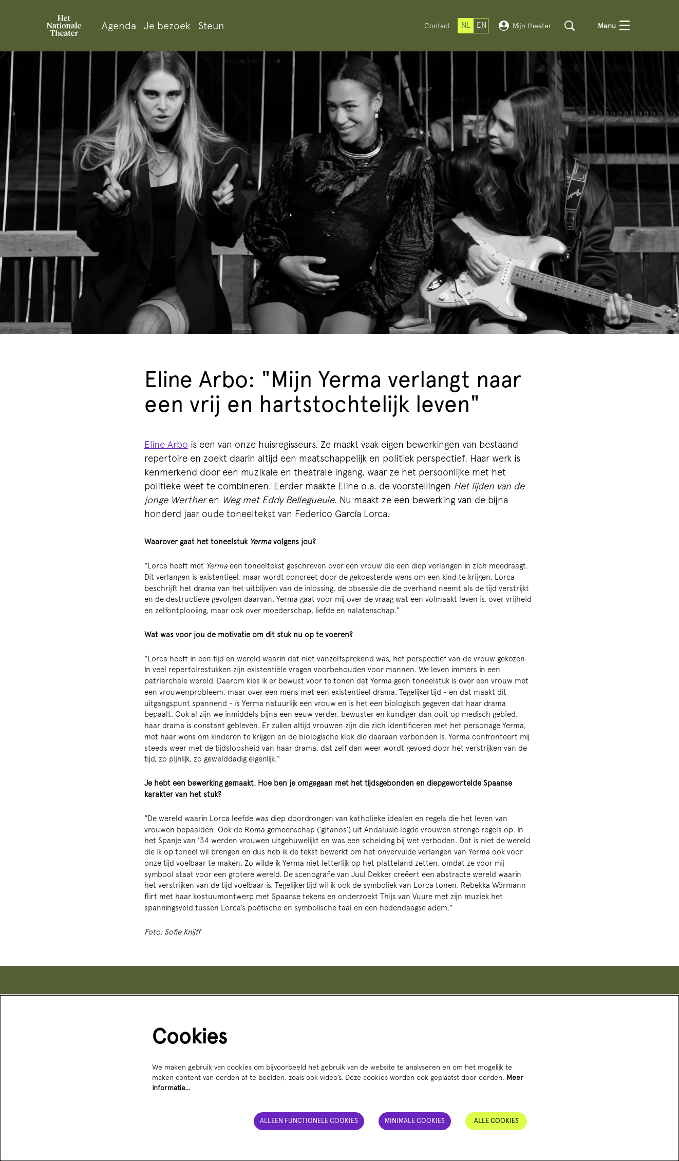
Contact (437, 26)
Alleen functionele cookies (309, 1121)
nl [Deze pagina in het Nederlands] (465, 25)
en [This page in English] (481, 25)
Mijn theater (525, 26)
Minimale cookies (415, 1121)
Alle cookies (496, 1121)
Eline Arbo (166, 444)
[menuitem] (119, 26)
